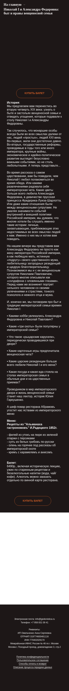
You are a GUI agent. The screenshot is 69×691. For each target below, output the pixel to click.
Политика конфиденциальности (32, 656)
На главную (13, 4)
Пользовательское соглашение (33, 660)
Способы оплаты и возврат (33, 663)
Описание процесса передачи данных (32, 667)
